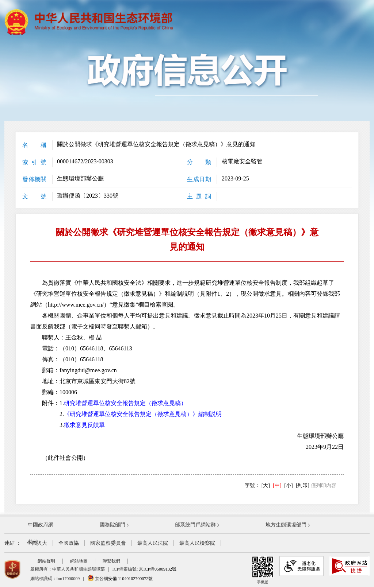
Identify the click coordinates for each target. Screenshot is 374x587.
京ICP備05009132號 (157, 569)
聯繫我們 (111, 561)
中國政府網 (40, 525)
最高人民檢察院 (197, 543)
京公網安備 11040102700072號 (120, 578)
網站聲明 (46, 561)
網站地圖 (79, 561)
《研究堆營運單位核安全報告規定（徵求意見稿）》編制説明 (143, 414)
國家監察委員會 (108, 543)
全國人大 (37, 543)
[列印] (302, 485)
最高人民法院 (152, 543)
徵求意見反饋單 (84, 425)
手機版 (263, 570)
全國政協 (68, 543)
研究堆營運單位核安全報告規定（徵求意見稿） (125, 403)
